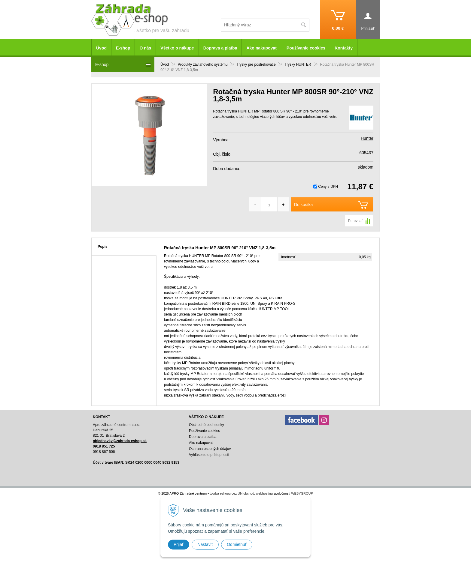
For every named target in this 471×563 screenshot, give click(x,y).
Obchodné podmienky (206, 425)
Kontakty (344, 48)
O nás (145, 48)
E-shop (123, 48)
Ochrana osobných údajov (210, 449)
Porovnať (355, 221)
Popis (103, 246)
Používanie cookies (306, 48)
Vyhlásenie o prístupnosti (209, 455)
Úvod (101, 48)
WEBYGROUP (302, 493)
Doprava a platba (220, 48)
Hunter (367, 138)
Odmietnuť (237, 544)
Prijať (179, 544)
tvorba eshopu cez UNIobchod (232, 493)
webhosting (264, 493)
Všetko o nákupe (177, 48)
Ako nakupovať (261, 48)
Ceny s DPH (328, 186)
